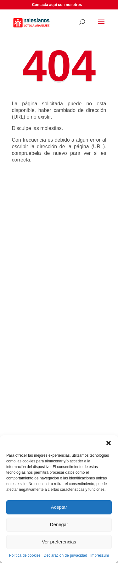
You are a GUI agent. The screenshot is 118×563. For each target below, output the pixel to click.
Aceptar (59, 507)
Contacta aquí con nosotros (57, 5)
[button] (108, 443)
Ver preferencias (59, 541)
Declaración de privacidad (65, 555)
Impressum (99, 555)
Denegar (59, 524)
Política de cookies (25, 555)
